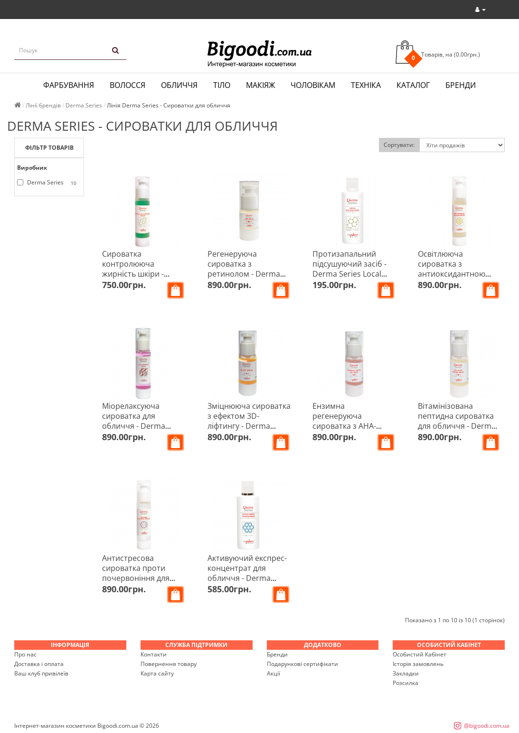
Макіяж (260, 85)
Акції (273, 673)
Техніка (366, 85)
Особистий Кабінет (419, 654)
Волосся (127, 85)
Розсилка (405, 683)
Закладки (406, 673)
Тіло (221, 85)
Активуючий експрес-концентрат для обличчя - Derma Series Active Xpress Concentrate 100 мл (247, 578)
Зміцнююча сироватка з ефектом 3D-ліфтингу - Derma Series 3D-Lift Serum (249, 421)
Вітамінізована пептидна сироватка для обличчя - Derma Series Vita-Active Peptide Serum (457, 426)
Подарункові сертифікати (302, 664)
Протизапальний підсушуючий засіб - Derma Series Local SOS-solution (349, 269)
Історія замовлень (418, 664)
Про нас (25, 654)
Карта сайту (157, 673)
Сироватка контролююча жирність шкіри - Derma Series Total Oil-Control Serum (143, 274)
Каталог (413, 85)
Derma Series (48, 182)
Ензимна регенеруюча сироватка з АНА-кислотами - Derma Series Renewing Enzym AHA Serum (347, 431)
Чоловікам (313, 85)
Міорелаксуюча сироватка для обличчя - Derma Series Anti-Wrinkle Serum (136, 426)
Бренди (460, 85)
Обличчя (179, 85)
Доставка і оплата (39, 664)
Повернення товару (169, 664)
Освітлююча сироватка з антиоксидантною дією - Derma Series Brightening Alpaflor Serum (454, 279)
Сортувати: (399, 145)
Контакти (154, 654)
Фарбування (68, 85)
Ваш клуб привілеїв (41, 673)
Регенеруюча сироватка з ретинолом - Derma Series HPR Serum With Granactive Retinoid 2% (249, 274)
